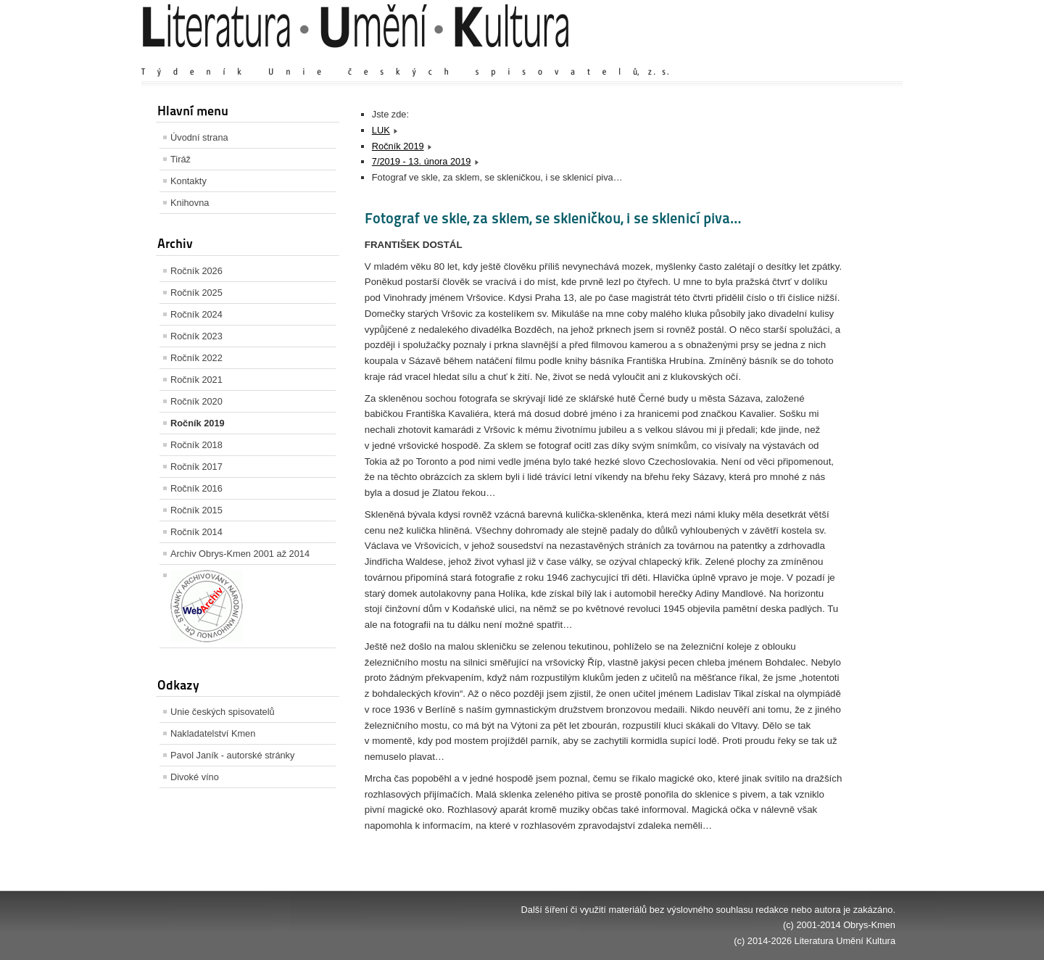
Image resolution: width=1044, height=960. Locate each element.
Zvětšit (768, 57)
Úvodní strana (199, 137)
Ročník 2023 (196, 336)
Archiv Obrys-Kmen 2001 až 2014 (240, 553)
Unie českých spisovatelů (222, 711)
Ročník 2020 (196, 401)
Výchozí (809, 57)
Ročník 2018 (196, 444)
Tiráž (180, 159)
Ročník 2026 (196, 270)
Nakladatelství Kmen (212, 733)
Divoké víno (194, 776)
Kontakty (188, 180)
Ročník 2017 (196, 466)
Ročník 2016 (196, 488)
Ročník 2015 (196, 510)
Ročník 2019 (197, 423)
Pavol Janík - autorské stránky (232, 755)
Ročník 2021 (196, 379)
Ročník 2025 (196, 292)
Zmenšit (852, 57)
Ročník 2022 (196, 357)
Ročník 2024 (196, 314)
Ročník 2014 (196, 531)
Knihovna (189, 202)
